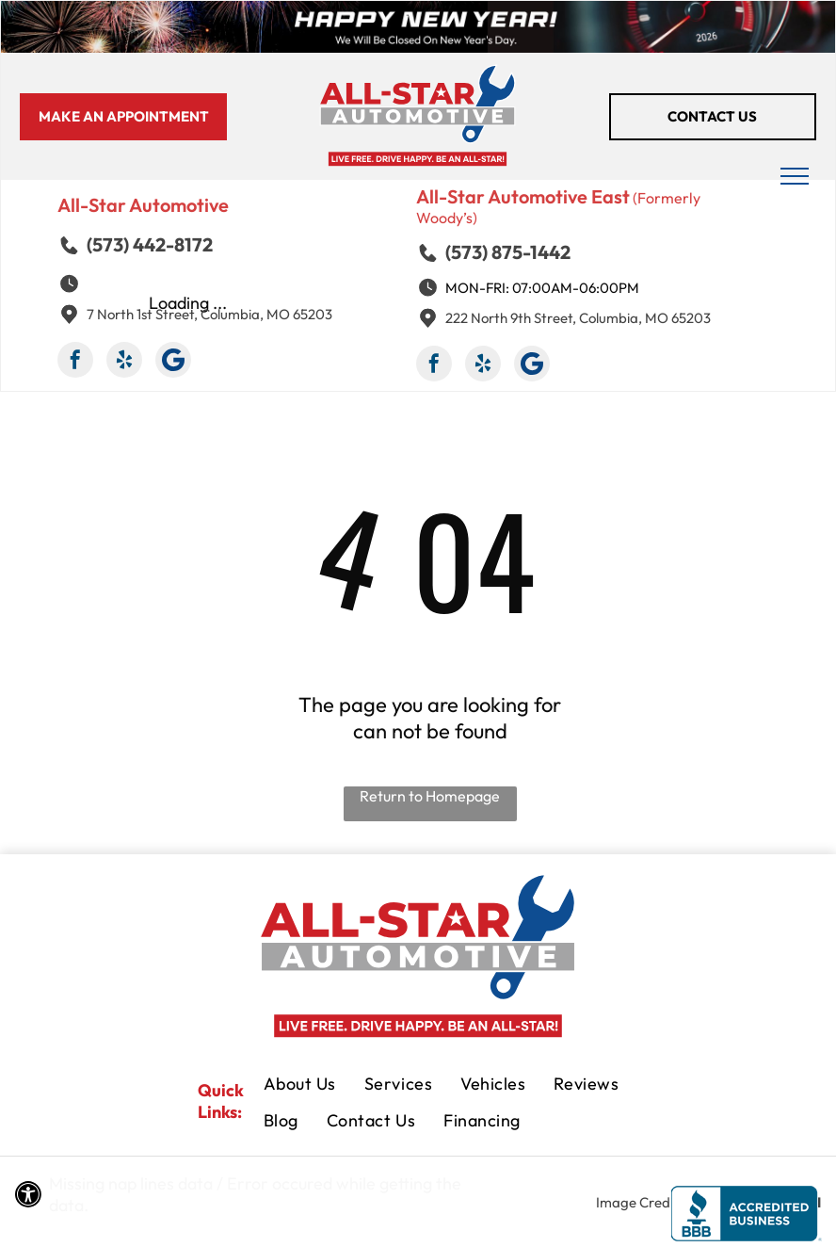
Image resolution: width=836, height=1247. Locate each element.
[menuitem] (299, 1085)
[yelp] (124, 362)
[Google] (173, 362)
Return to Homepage (430, 795)
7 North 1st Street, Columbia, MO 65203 (209, 314)
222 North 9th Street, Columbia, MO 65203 (578, 318)
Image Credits (640, 1202)
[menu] (794, 176)
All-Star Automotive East (523, 196)
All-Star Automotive (143, 205)
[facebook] (75, 362)
